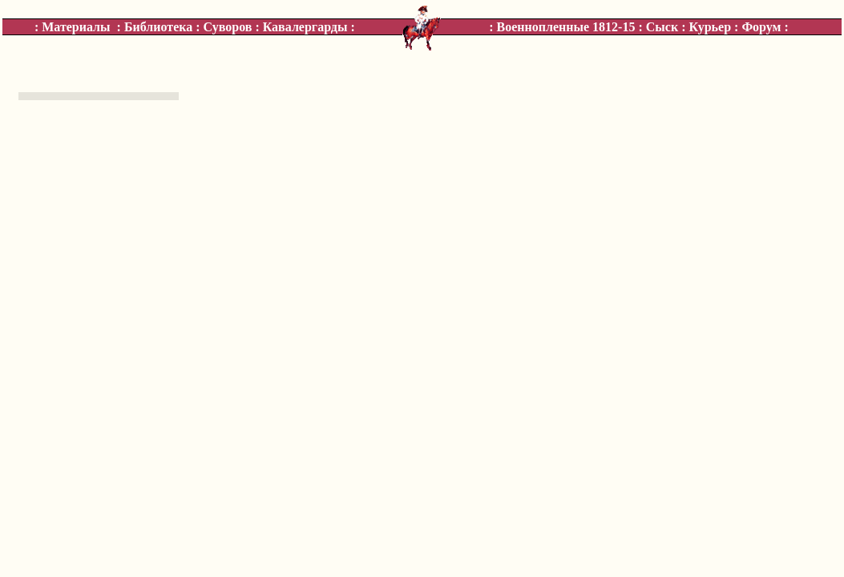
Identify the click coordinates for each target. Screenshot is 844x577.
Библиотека (158, 27)
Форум (761, 27)
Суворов (228, 27)
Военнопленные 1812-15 (566, 27)
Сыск (662, 27)
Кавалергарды (305, 27)
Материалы (76, 27)
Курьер (710, 27)
